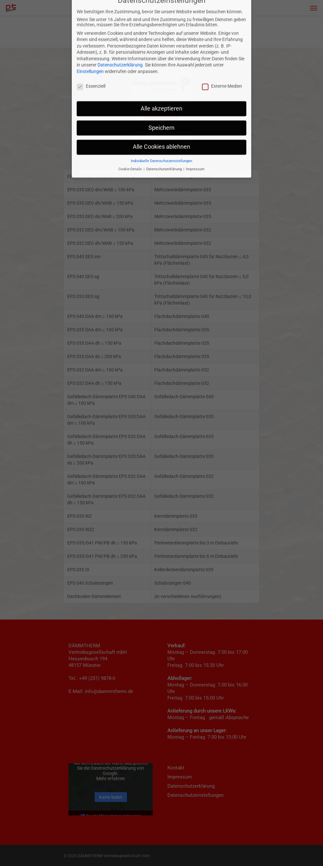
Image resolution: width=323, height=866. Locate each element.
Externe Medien (222, 39)
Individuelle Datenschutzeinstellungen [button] (161, 115)
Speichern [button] (161, 81)
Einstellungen (90, 25)
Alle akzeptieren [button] (161, 62)
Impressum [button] (195, 123)
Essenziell (91, 39)
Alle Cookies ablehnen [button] (161, 101)
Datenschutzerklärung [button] (164, 123)
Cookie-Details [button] (130, 123)
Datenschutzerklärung (120, 19)
